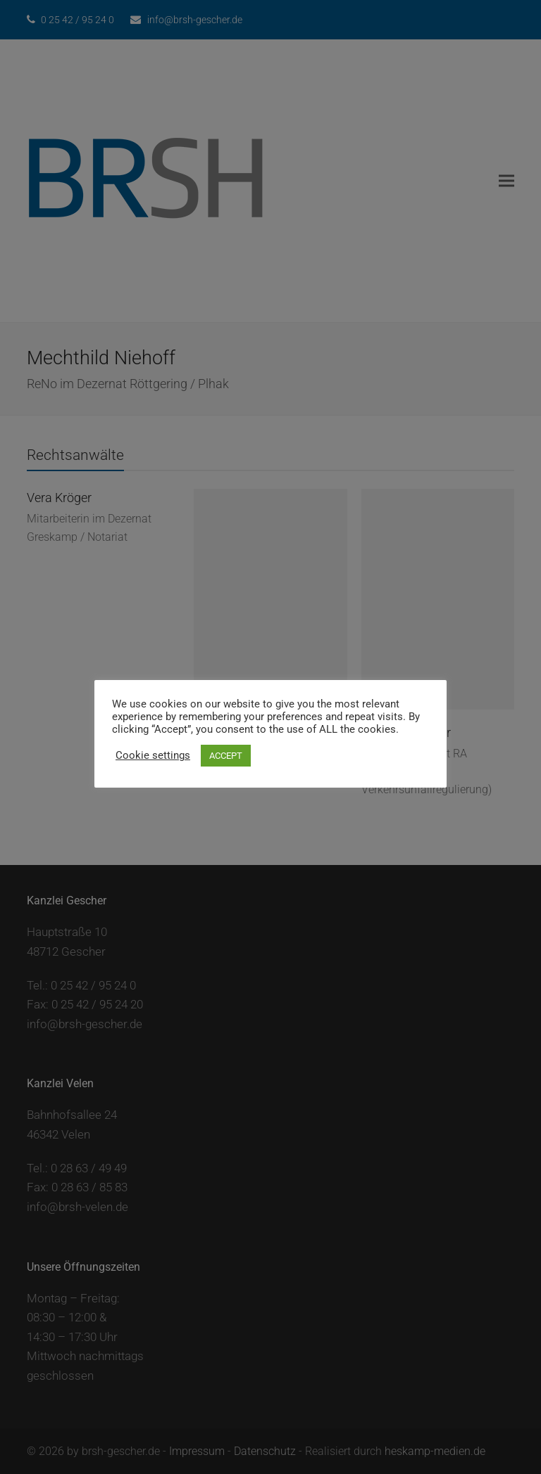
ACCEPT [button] (225, 755)
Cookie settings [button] (153, 755)
